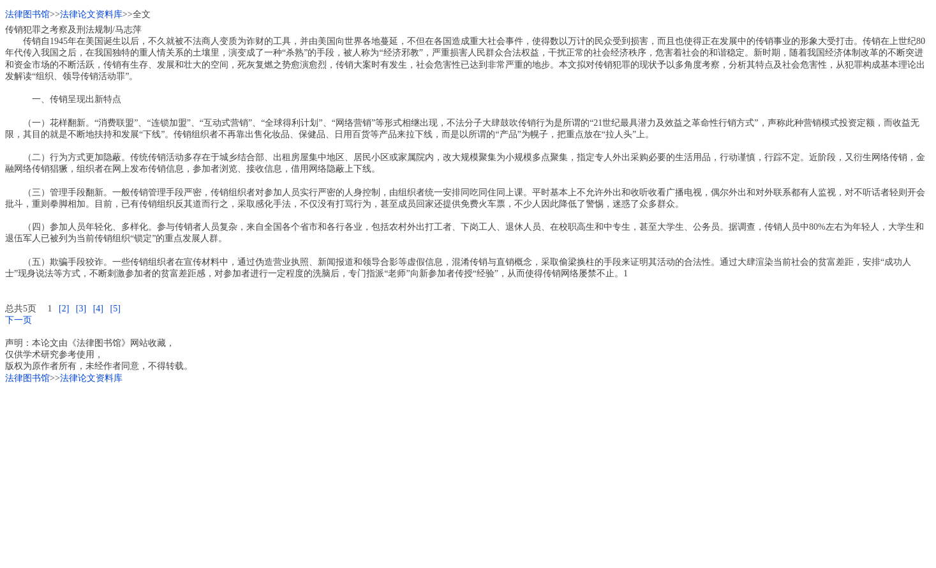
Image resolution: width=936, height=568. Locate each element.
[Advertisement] (388, 473)
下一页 (18, 320)
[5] (115, 308)
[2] (64, 308)
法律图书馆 (27, 14)
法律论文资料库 (91, 14)
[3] (81, 308)
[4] (98, 308)
